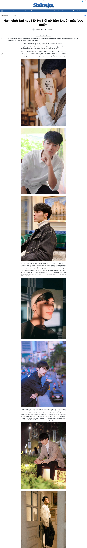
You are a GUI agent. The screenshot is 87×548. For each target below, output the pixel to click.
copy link (43, 35)
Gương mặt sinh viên (44, 10)
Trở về (2, 54)
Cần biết (79, 10)
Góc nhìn (26, 10)
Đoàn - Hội (8, 10)
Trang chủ (2, 11)
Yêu (31, 10)
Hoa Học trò (57, 1)
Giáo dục (20, 10)
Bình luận (2, 50)
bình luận (49, 35)
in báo (46, 35)
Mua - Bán (73, 10)
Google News (85, 15)
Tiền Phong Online (36, 1)
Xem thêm (85, 11)
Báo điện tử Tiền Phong (43, 5)
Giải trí (36, 10)
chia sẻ (37, 35)
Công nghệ (53, 10)
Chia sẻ (2, 43)
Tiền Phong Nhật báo (47, 1)
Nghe (2, 39)
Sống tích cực (65, 10)
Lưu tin (2, 46)
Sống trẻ (14, 10)
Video (59, 10)
